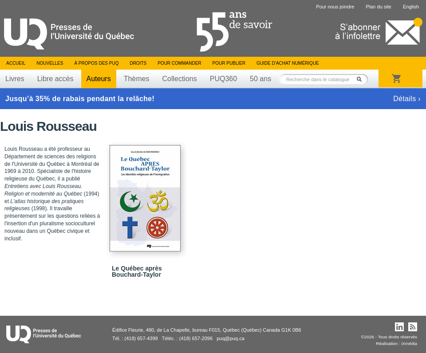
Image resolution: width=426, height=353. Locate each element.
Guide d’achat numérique (287, 63)
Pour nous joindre (335, 6)
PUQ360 (223, 78)
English (411, 6)
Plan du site (378, 6)
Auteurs (99, 78)
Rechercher (361, 79)
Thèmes (137, 78)
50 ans (260, 78)
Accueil (15, 63)
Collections (179, 78)
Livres (14, 78)
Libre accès (55, 78)
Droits (138, 63)
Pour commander (179, 63)
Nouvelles (49, 63)
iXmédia (409, 343)
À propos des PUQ (96, 63)
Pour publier (229, 63)
